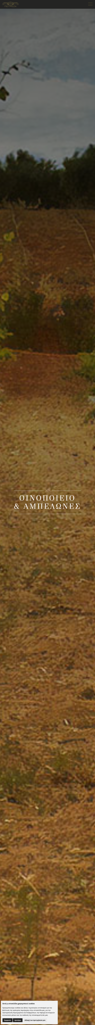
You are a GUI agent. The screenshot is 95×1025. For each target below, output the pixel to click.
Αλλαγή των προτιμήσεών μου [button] (35, 1020)
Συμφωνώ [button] (7, 1020)
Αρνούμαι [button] (17, 1020)
